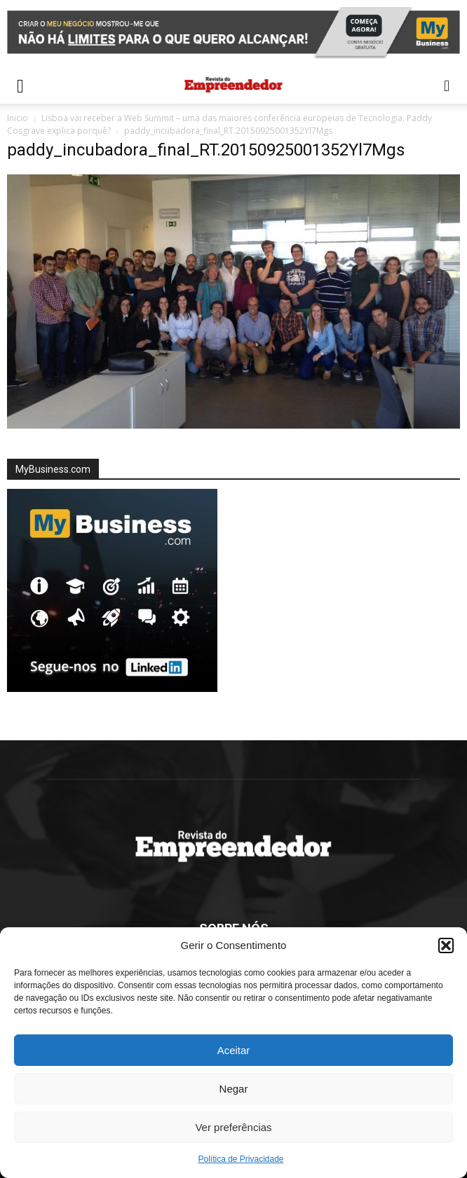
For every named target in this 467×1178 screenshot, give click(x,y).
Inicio (17, 118)
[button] (446, 945)
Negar (233, 1089)
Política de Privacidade (240, 1159)
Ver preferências (233, 1127)
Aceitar (233, 1050)
